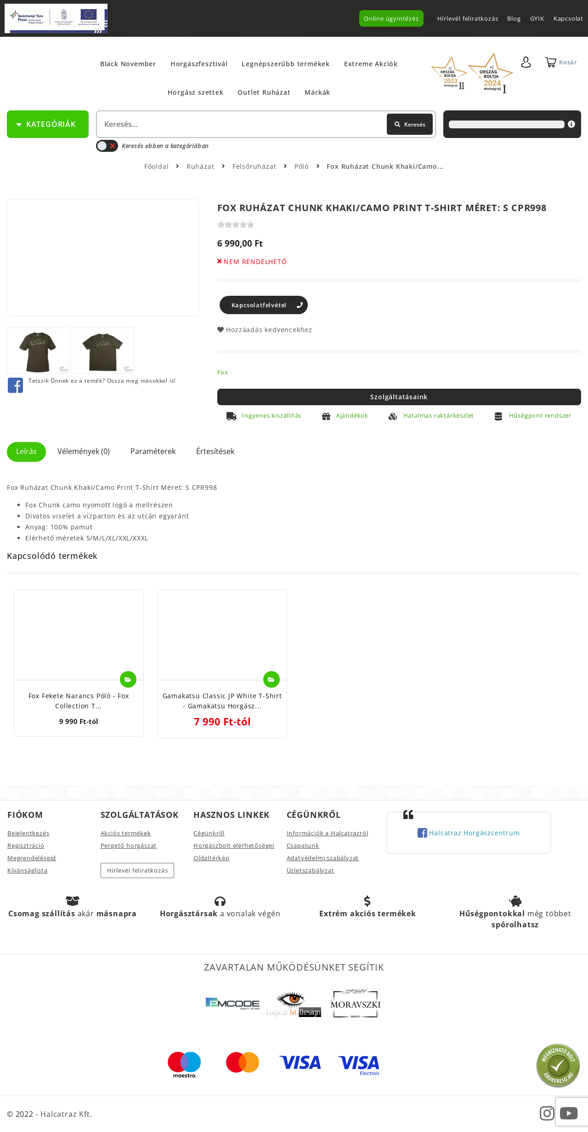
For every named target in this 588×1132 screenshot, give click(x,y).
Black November (128, 63)
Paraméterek (152, 451)
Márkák (317, 92)
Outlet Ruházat (263, 92)
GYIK (537, 18)
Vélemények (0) (83, 451)
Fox (222, 372)
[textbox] (265, 124)
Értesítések (215, 451)
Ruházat (201, 166)
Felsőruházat (255, 166)
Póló (302, 166)
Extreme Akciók (371, 63)
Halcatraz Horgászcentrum (469, 833)
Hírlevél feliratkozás (467, 18)
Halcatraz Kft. (65, 1114)
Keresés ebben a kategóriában (152, 146)
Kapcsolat (568, 18)
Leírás (26, 451)
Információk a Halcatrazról (327, 833)
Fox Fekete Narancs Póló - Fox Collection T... (78, 700)
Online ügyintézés (391, 18)
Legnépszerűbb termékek (286, 63)
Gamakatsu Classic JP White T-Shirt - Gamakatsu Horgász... (222, 700)
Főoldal (156, 166)
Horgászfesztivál (199, 63)
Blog (513, 18)
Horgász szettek (196, 92)
